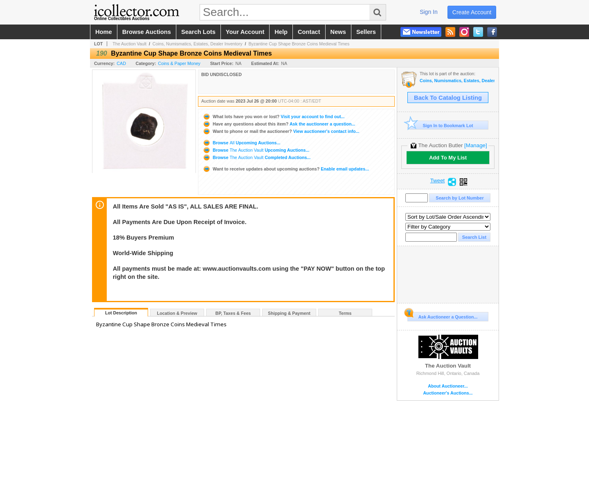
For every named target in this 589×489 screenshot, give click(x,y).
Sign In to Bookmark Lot (440, 125)
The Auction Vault (129, 43)
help (281, 32)
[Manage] (475, 145)
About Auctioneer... (448, 386)
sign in (429, 12)
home (103, 32)
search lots (198, 32)
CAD (121, 63)
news (338, 32)
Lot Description (121, 312)
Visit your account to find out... (273, 116)
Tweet (437, 181)
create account (472, 12)
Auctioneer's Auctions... (447, 393)
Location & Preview (177, 313)
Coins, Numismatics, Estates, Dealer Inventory (198, 43)
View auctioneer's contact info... (280, 131)
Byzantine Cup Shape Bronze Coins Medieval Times (298, 43)
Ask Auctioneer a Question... (442, 315)
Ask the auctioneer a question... (278, 123)
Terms (345, 313)
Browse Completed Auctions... (256, 157)
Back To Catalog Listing (448, 97)
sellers (366, 32)
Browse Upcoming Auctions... (241, 142)
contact (309, 32)
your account (245, 32)
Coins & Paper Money (179, 63)
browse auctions (146, 32)
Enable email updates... (285, 168)
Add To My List (448, 158)
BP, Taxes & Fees (233, 313)
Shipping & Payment (289, 313)
